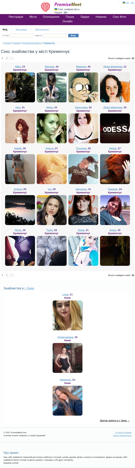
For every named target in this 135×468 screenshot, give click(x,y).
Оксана (49, 66)
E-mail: (18, 35)
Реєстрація (16, 16)
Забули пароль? (42, 29)
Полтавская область (32, 43)
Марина (81, 66)
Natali (17, 148)
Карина (112, 189)
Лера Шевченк (112, 66)
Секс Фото (119, 16)
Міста (33, 16)
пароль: (50, 35)
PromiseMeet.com (68, 4)
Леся (18, 230)
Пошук (70, 16)
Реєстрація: (21, 29)
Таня (49, 230)
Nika (18, 66)
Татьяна (81, 148)
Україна (16, 43)
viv (49, 189)
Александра (65, 337)
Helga (112, 148)
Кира (81, 230)
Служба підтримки (123, 432)
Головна (7, 43)
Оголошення (51, 16)
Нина (49, 107)
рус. (132, 2)
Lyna (65, 294)
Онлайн (67, 21)
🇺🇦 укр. (126, 2)
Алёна (18, 189)
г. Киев (29, 288)
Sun (17, 107)
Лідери (85, 16)
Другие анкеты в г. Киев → (115, 420)
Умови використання (122, 435)
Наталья (81, 189)
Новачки (101, 16)
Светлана (81, 107)
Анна (113, 230)
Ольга (49, 148)
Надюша (65, 379)
